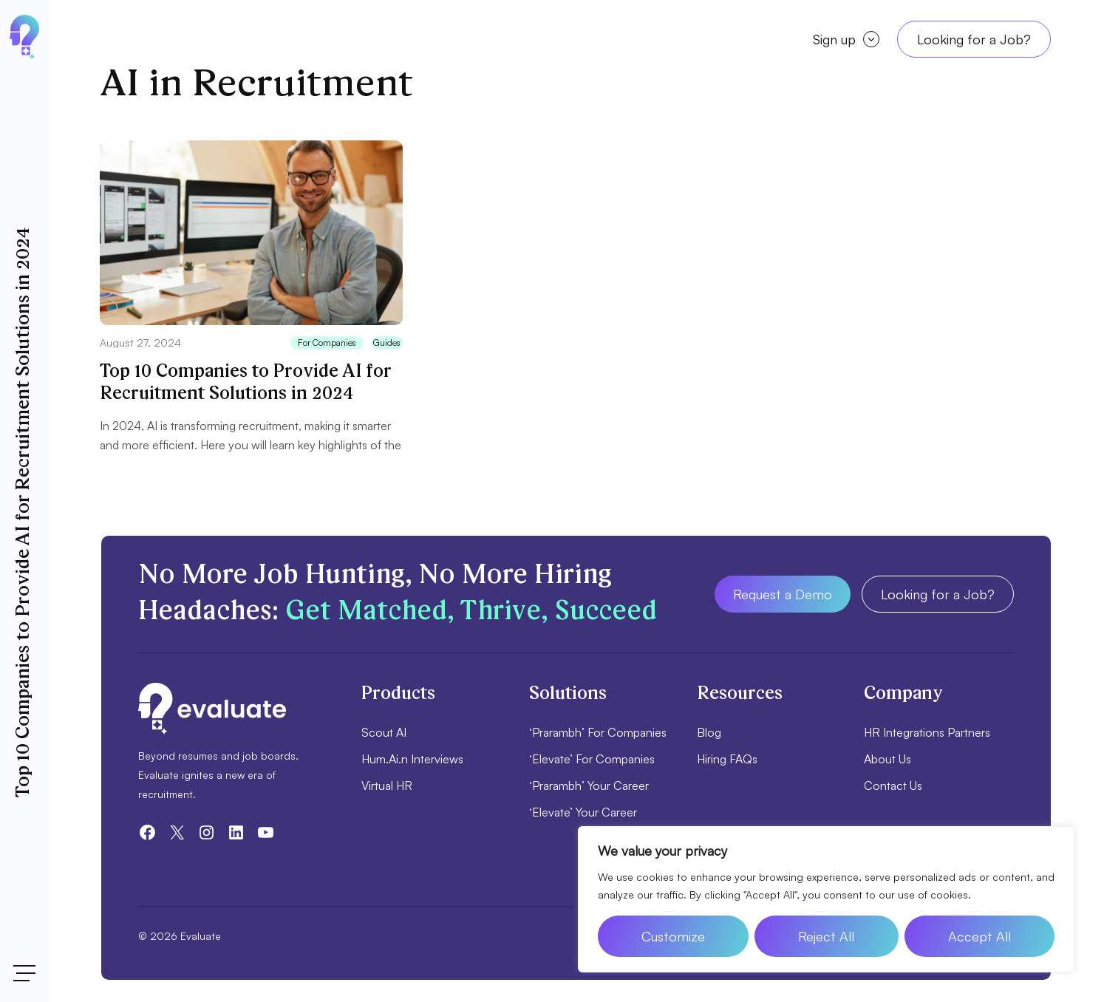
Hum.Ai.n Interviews (412, 759)
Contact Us (893, 785)
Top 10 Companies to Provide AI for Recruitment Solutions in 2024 (245, 383)
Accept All (979, 936)
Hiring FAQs (727, 759)
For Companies (327, 342)
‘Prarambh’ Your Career (589, 785)
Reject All (826, 936)
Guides (387, 342)
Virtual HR (386, 785)
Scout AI (383, 732)
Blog (709, 732)
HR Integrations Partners (927, 732)
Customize (673, 936)
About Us (887, 759)
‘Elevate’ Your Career (583, 812)
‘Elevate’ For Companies (592, 759)
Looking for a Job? (974, 39)
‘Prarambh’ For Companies (598, 732)
